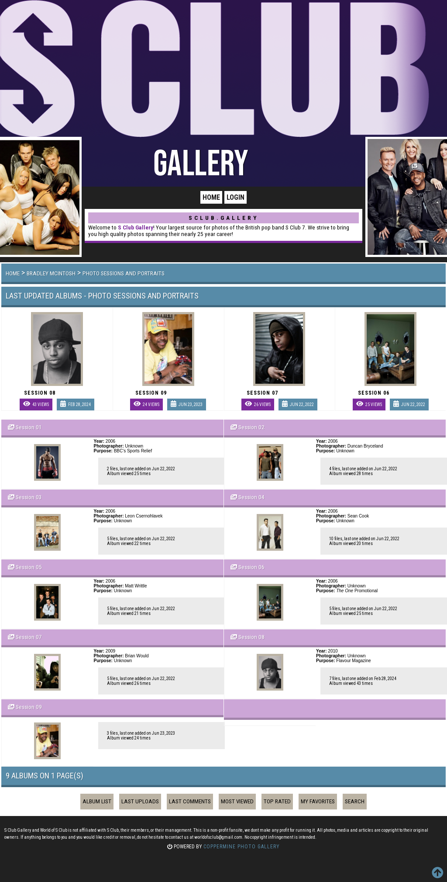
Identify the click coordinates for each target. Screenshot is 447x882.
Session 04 (251, 497)
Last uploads (140, 801)
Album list (97, 801)
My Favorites (318, 801)
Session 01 (29, 427)
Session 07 (29, 637)
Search (354, 801)
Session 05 (29, 567)
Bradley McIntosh (51, 273)
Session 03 (29, 497)
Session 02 (251, 427)
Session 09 (29, 707)
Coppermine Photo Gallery (241, 847)
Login (235, 197)
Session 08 (251, 637)
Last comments (190, 801)
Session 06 (251, 567)
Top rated (277, 801)
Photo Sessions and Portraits (124, 273)
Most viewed (237, 801)
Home (211, 197)
